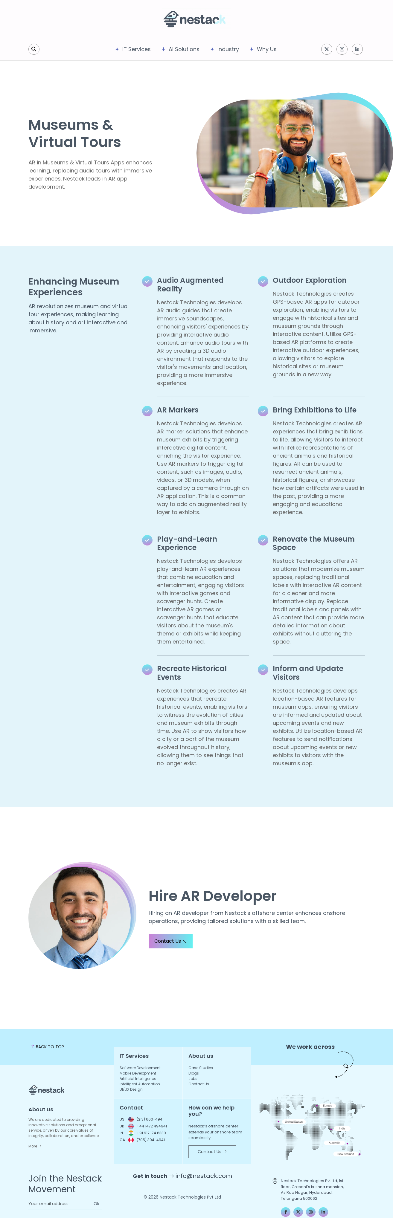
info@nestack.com (204, 1176)
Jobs (192, 1078)
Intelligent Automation (140, 1083)
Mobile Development (138, 1073)
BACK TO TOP (47, 1047)
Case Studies (200, 1067)
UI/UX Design (131, 1089)
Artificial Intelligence (138, 1078)
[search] (33, 49)
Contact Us (170, 941)
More (35, 1146)
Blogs (193, 1073)
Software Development (140, 1067)
